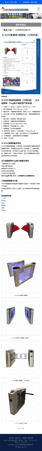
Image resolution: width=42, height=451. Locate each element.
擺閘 (2, 208)
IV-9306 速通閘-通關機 (21, 295)
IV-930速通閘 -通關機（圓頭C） (21, 338)
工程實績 (24, 438)
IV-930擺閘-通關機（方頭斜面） (21, 380)
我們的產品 (21, 24)
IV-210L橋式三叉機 (20, 423)
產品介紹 (18, 438)
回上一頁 (21, 428)
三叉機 (3, 198)
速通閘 (3, 201)
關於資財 (11, 438)
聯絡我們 (30, 438)
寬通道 (3, 210)
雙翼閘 (3, 205)
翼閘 (2, 203)
